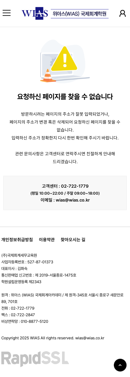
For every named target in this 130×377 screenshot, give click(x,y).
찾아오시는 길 (73, 239)
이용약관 (47, 239)
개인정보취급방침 (17, 239)
